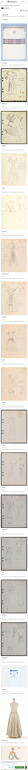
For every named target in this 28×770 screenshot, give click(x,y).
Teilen (5, 19)
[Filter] (26, 1)
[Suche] (23, 1)
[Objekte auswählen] (23, 11)
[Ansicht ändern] (26, 11)
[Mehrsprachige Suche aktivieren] (21, 11)
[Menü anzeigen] (1, 1)
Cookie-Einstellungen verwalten (8, 765)
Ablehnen (11, 767)
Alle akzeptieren (19, 767)
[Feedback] (25, 767)
